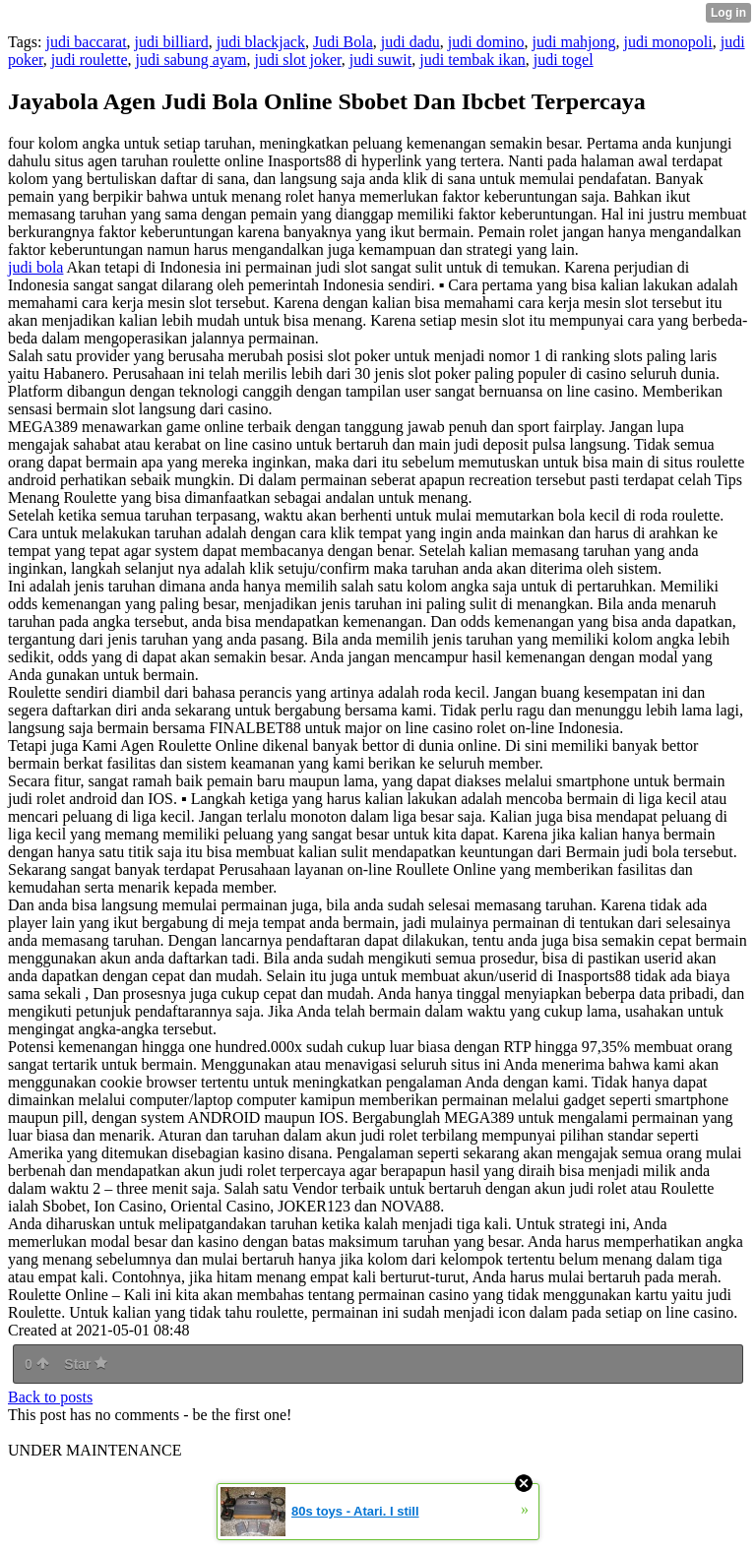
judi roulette (89, 59)
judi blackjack (261, 41)
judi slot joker (297, 59)
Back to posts (50, 1397)
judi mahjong (574, 41)
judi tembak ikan (472, 59)
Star (85, 1364)
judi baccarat (85, 41)
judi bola (35, 267)
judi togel (564, 59)
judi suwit (380, 59)
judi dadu (410, 41)
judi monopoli (667, 41)
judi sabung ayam (191, 59)
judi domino (486, 41)
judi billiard (172, 41)
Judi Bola (343, 41)
